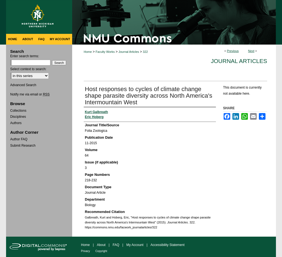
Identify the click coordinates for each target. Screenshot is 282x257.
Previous (233, 51)
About (101, 245)
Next (251, 51)
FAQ (116, 245)
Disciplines (18, 117)
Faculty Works (105, 51)
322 (145, 51)
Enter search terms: (24, 56)
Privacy (85, 251)
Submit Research (23, 145)
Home (88, 51)
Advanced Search (23, 85)
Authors (15, 123)
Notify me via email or (30, 94)
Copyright (101, 251)
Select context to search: (28, 69)
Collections (18, 111)
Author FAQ (19, 139)
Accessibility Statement (168, 245)
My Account (134, 245)
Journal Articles (128, 51)
